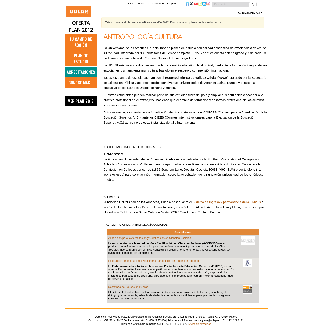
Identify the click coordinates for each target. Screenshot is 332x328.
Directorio (158, 3)
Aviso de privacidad (200, 323)
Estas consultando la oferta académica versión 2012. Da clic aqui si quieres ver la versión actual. (164, 22)
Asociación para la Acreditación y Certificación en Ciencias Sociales (149, 238)
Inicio (131, 3)
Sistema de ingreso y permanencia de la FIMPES (226, 202)
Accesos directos (249, 12)
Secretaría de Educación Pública (128, 286)
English (171, 3)
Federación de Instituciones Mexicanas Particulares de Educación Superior (154, 260)
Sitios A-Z (143, 3)
